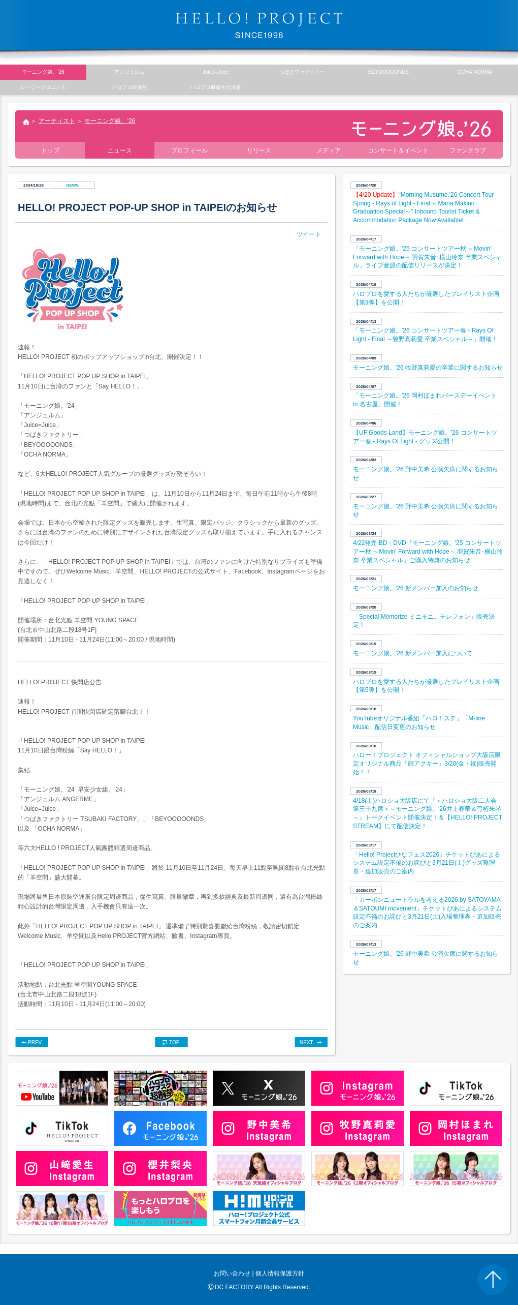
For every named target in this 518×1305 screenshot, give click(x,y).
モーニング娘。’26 (109, 121)
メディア (328, 150)
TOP (174, 1042)
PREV (35, 1042)
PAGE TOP (492, 1279)
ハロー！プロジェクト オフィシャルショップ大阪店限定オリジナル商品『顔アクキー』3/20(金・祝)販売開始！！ (427, 763)
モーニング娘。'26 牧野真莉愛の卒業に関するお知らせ (428, 367)
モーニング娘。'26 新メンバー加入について (412, 653)
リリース (259, 150)
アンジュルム (129, 72)
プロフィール (189, 150)
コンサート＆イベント (398, 150)
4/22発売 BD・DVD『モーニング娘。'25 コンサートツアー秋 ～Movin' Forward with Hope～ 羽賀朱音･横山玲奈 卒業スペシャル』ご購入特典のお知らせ (428, 551)
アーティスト (57, 121)
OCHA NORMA (475, 72)
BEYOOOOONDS (388, 72)
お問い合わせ (232, 1273)
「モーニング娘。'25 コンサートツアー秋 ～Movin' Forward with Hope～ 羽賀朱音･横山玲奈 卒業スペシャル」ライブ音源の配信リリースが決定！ (427, 257)
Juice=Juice (216, 72)
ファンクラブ (467, 150)
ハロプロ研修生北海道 (215, 87)
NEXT (306, 1042)
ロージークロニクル (43, 87)
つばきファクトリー (302, 72)
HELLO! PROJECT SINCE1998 (259, 25)
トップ (25, 123)
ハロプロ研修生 (129, 87)
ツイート (309, 234)
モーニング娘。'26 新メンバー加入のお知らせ (415, 588)
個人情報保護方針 (279, 1273)
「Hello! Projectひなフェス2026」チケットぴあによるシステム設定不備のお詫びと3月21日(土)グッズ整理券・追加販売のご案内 (426, 863)
